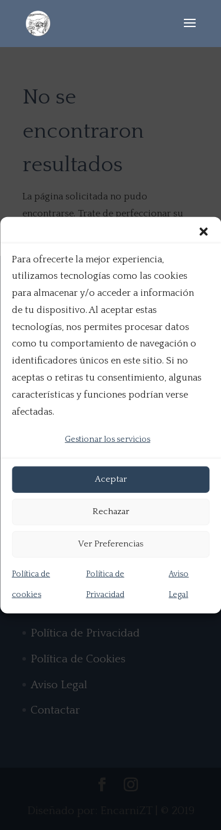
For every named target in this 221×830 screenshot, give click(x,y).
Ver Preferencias (110, 544)
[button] (203, 231)
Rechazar (111, 511)
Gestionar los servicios (107, 439)
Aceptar (111, 479)
